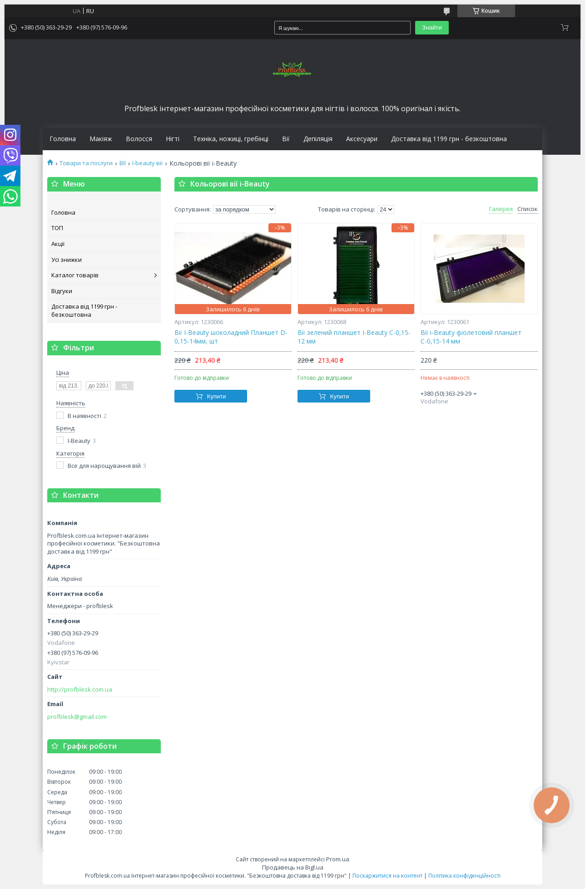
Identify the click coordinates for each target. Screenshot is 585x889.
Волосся (139, 139)
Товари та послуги (86, 163)
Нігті (172, 139)
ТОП (57, 228)
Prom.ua (337, 859)
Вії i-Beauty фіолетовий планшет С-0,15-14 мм (471, 337)
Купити (216, 396)
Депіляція (317, 139)
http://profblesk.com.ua (79, 689)
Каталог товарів (75, 275)
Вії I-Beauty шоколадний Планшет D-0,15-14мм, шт (231, 337)
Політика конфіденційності (464, 875)
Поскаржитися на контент (387, 875)
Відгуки (61, 291)
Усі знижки (66, 259)
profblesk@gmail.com (77, 717)
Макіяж (100, 139)
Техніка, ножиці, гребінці (230, 139)
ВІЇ (122, 163)
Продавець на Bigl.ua (292, 867)
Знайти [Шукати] (432, 27)
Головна (63, 139)
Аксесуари (361, 139)
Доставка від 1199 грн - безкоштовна (449, 139)
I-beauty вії (147, 163)
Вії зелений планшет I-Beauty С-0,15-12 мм (354, 337)
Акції (57, 244)
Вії (286, 139)
